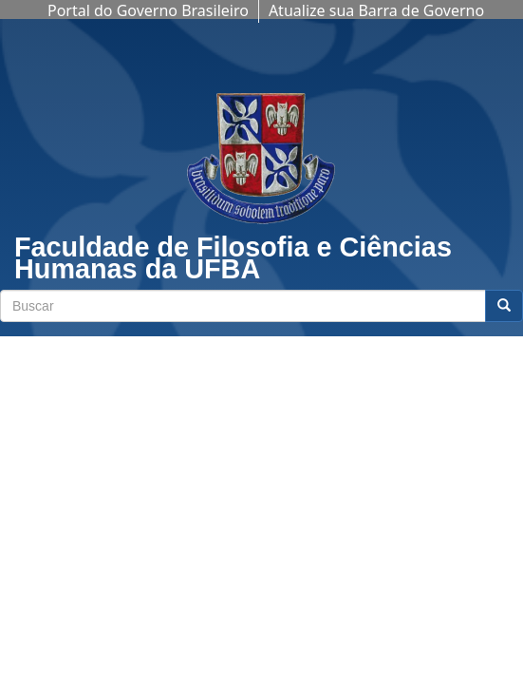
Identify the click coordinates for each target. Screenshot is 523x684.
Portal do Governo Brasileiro (148, 10)
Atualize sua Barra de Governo (376, 10)
